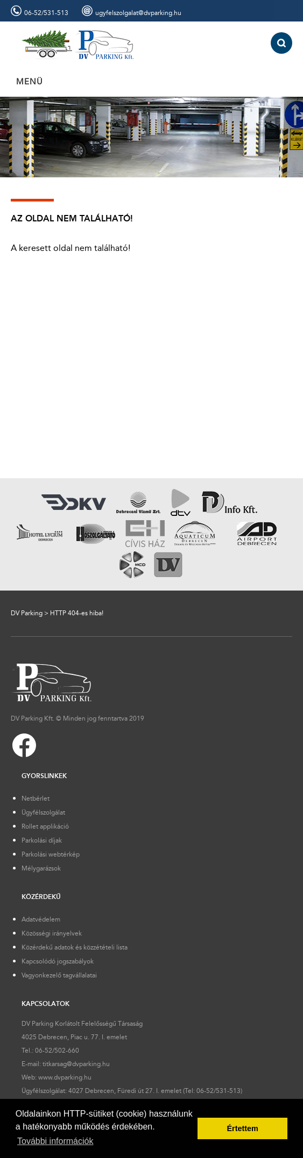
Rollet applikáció (45, 826)
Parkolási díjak (42, 840)
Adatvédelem (41, 919)
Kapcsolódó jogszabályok (58, 961)
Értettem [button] (242, 1128)
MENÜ (29, 82)
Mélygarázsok (41, 868)
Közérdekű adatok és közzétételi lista (75, 947)
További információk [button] (55, 1141)
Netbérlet (36, 798)
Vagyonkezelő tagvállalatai (59, 975)
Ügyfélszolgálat (43, 812)
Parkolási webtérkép (51, 854)
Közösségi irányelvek (52, 933)
